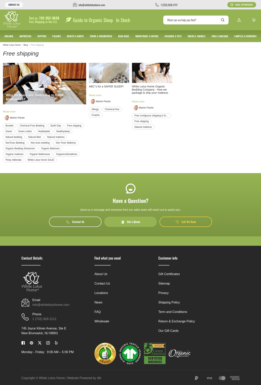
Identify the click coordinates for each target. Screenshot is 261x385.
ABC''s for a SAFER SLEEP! (106, 86)
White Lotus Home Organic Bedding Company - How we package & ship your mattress (150, 89)
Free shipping (74, 125)
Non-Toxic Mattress (66, 142)
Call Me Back (186, 222)
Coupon (95, 115)
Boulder (10, 125)
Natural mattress (56, 137)
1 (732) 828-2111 (44, 319)
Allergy (95, 109)
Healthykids (44, 131)
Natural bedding (14, 137)
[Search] (196, 20)
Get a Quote (130, 222)
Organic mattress (14, 154)
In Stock (123, 19)
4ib (99, 378)
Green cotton (25, 131)
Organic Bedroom (50, 148)
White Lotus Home (12, 45)
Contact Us (13, 4)
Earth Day (56, 125)
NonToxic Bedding (15, 142)
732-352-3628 (49, 18)
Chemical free (112, 109)
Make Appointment (242, 4)
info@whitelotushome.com (50, 304)
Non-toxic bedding (40, 142)
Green (9, 131)
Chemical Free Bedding (32, 125)
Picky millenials (13, 160)
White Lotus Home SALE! (41, 160)
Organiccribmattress (66, 154)
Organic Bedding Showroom (20, 148)
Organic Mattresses (40, 154)
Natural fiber (34, 137)
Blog (25, 45)
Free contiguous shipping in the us (153, 115)
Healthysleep (63, 131)
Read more (9, 111)
